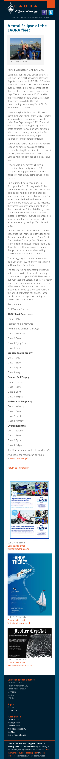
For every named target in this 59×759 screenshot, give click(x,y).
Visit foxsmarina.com (18, 548)
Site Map (11, 732)
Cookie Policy (14, 725)
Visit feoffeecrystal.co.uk (20, 665)
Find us (11, 707)
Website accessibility (17, 729)
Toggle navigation (51, 4)
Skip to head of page (17, 735)
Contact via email (16, 545)
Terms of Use (14, 719)
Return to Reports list (18, 467)
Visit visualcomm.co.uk (19, 623)
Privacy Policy (14, 722)
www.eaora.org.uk (19, 458)
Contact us (12, 710)
